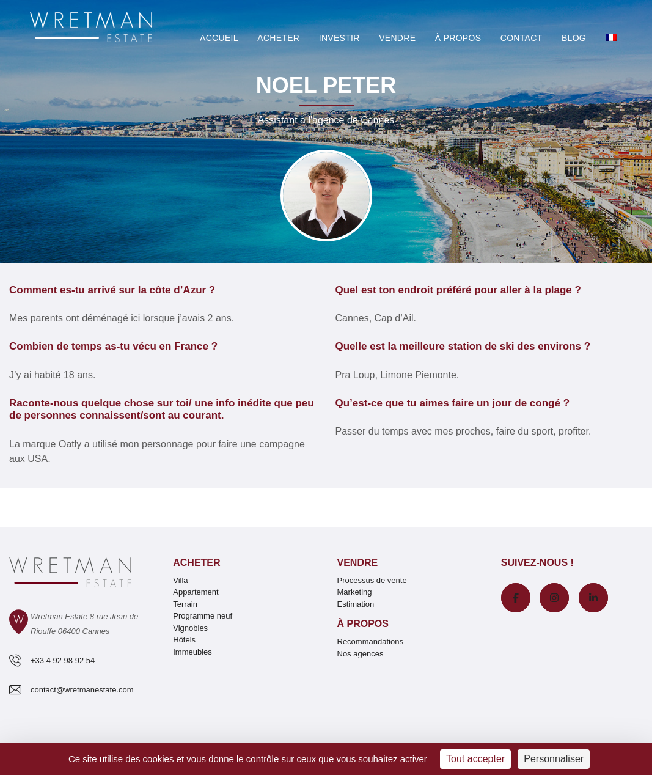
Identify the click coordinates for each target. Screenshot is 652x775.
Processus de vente (372, 580)
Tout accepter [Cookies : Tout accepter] (475, 759)
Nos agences (360, 653)
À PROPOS (458, 38)
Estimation (356, 604)
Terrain (185, 604)
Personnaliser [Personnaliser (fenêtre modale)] (554, 759)
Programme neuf (202, 615)
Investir (339, 38)
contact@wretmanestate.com (82, 689)
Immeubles (192, 651)
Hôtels (184, 639)
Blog (574, 38)
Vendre (397, 38)
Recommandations (370, 641)
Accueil (219, 38)
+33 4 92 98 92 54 (63, 660)
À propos (363, 624)
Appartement (195, 592)
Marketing (354, 592)
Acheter (278, 38)
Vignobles (190, 628)
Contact (521, 38)
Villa (180, 580)
